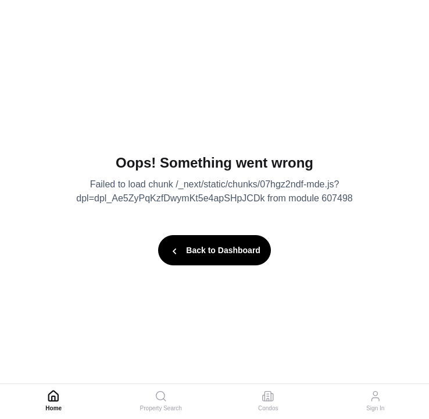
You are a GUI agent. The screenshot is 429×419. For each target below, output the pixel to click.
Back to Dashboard (214, 251)
